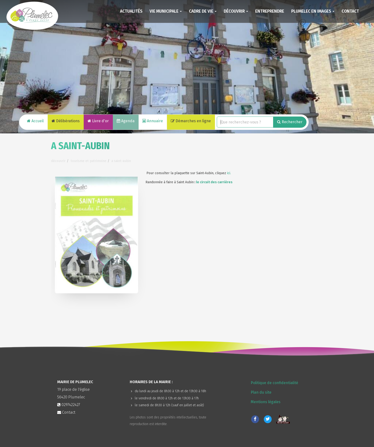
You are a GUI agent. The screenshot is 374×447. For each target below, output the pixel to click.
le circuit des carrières (214, 182)
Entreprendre (269, 11)
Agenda (126, 121)
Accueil (35, 121)
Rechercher (289, 122)
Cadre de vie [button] (203, 11)
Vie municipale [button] (166, 11)
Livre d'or (98, 121)
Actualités (131, 11)
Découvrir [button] (236, 11)
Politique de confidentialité (274, 383)
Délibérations (66, 121)
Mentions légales (265, 402)
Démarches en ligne (191, 121)
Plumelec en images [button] (312, 11)
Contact (350, 11)
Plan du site (261, 392)
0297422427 (71, 404)
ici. (229, 173)
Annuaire (152, 121)
